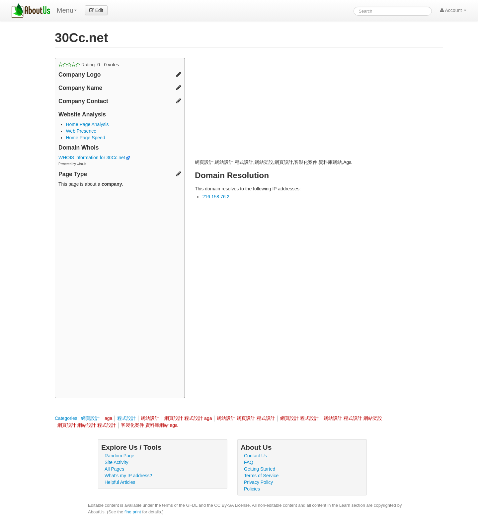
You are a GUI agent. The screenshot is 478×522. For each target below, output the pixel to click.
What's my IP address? (128, 475)
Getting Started (259, 469)
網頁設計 (90, 418)
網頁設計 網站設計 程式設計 (86, 425)
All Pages (114, 469)
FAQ (248, 462)
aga (108, 418)
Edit (96, 10)
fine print (132, 511)
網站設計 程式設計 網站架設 (353, 418)
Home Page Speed (85, 137)
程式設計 (126, 418)
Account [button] (453, 10)
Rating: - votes (88, 64)
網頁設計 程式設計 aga (188, 418)
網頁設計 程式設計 (299, 418)
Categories (66, 418)
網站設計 (150, 418)
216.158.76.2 (215, 196)
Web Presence (81, 131)
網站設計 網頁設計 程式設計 (246, 418)
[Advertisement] (120, 293)
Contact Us (255, 455)
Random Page (119, 455)
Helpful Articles (120, 482)
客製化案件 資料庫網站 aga (149, 425)
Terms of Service (261, 475)
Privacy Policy (258, 482)
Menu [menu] (67, 10)
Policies (252, 488)
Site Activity (116, 462)
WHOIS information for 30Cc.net (94, 157)
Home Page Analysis (87, 124)
